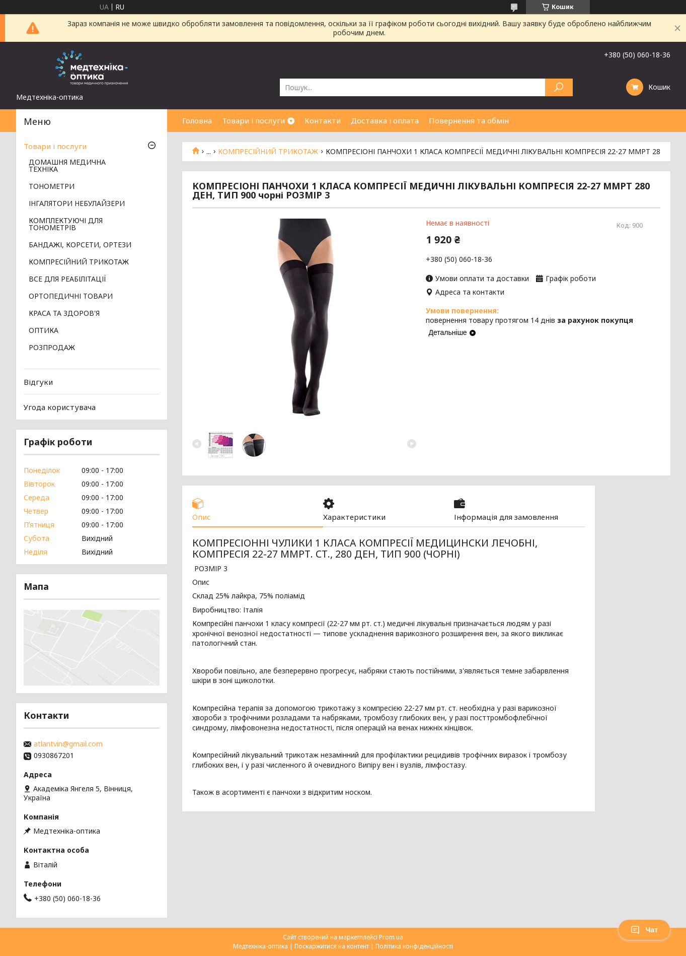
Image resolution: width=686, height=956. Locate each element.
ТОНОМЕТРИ (51, 187)
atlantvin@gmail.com (68, 743)
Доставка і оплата (385, 120)
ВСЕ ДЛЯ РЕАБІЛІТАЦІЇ (67, 280)
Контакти (322, 120)
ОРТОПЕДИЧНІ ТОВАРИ (71, 297)
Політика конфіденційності (414, 946)
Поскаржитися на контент (331, 946)
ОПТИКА (43, 331)
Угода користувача (60, 407)
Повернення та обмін (469, 120)
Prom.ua (391, 937)
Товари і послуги (253, 120)
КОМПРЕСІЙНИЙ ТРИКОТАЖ (268, 151)
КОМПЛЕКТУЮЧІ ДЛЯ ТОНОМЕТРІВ (66, 224)
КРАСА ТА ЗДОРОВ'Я (64, 314)
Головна (197, 120)
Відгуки (38, 382)
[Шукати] (559, 87)
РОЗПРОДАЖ (52, 348)
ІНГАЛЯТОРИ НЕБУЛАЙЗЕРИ (77, 204)
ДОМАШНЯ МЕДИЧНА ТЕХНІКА (67, 166)
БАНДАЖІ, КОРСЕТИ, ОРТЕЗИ (80, 245)
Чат (644, 929)
